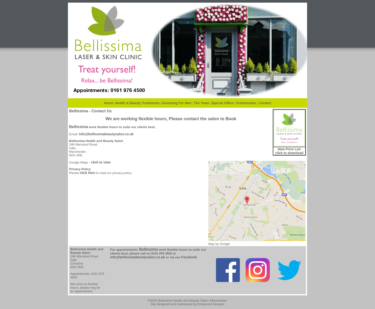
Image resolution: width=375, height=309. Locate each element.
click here (87, 173)
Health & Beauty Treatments (137, 103)
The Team (202, 103)
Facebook (189, 257)
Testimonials (246, 103)
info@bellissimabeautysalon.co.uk (106, 134)
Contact (265, 103)
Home (108, 103)
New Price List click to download (289, 151)
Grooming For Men (177, 103)
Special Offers (222, 103)
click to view (100, 162)
